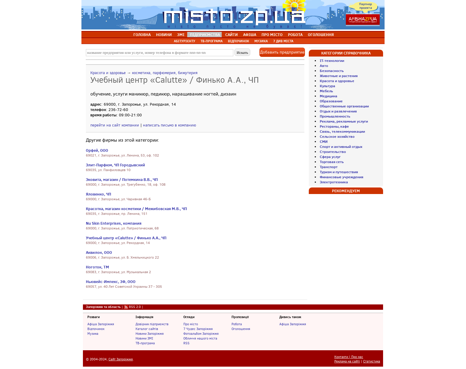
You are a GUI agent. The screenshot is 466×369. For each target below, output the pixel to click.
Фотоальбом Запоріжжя (201, 334)
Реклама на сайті (347, 361)
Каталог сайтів (147, 329)
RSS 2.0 (135, 307)
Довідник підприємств (152, 324)
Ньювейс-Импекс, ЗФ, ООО (111, 281)
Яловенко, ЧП (98, 194)
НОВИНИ (164, 34)
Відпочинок (95, 329)
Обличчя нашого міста (200, 338)
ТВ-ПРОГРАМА (212, 41)
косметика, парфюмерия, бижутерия (165, 72)
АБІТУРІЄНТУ (184, 41)
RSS (186, 343)
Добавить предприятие (282, 52)
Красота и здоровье (108, 72)
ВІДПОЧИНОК (238, 41)
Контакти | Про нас (348, 357)
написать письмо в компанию (169, 125)
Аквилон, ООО (99, 252)
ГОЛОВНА (142, 34)
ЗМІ (181, 34)
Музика (92, 334)
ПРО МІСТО (272, 34)
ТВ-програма (145, 343)
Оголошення (241, 329)
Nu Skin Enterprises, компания (113, 223)
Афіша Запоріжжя (100, 324)
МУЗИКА (261, 41)
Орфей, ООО (97, 150)
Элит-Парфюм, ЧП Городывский (115, 165)
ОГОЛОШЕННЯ (321, 34)
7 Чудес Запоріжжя (198, 329)
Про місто (190, 324)
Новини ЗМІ (144, 338)
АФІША (249, 34)
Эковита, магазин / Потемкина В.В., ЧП (122, 179)
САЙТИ (231, 34)
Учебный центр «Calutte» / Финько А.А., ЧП (126, 237)
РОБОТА (295, 34)
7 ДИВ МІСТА (283, 41)
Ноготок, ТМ (97, 267)
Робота (237, 324)
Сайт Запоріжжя (120, 359)
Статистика (371, 361)
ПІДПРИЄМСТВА (205, 34)
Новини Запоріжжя (150, 334)
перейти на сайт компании (114, 125)
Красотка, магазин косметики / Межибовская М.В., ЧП (136, 208)
